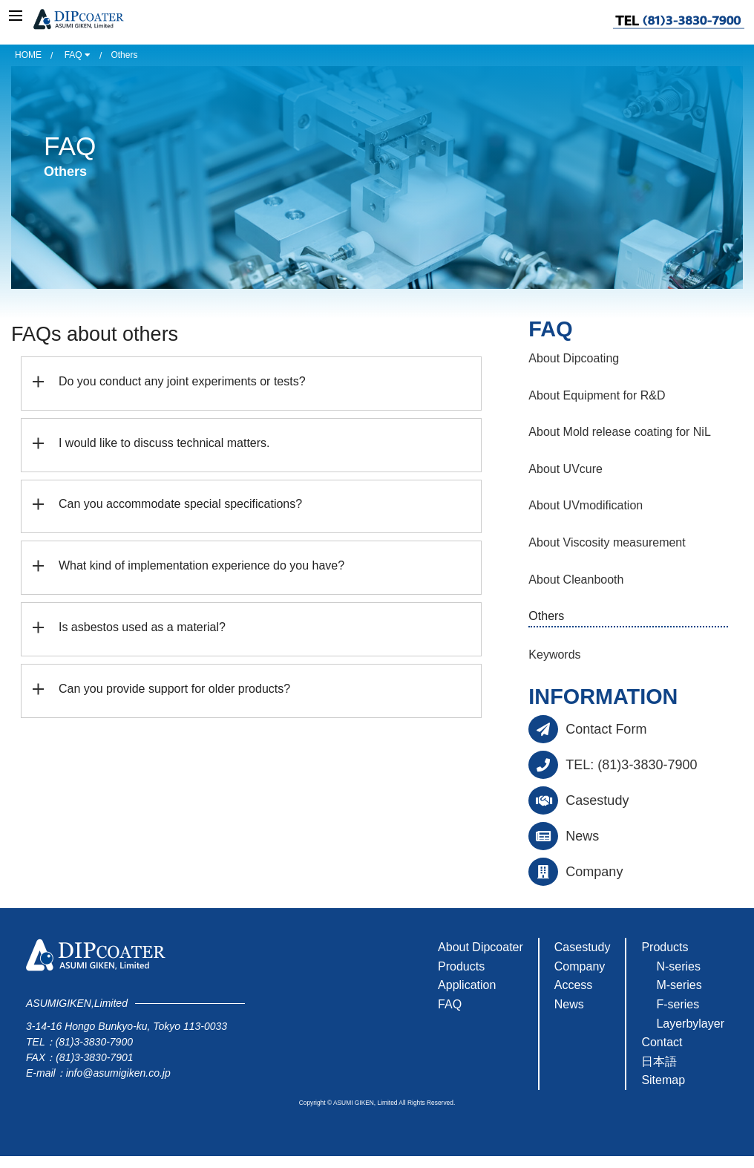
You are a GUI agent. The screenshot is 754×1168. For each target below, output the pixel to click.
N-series (678, 966)
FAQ (78, 55)
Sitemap (663, 1080)
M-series (678, 985)
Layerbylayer (690, 1023)
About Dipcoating (573, 358)
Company (594, 871)
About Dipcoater (480, 947)
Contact (661, 1042)
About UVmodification (585, 505)
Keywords (554, 654)
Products (461, 966)
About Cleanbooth (575, 579)
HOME (28, 55)
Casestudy (597, 800)
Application (467, 985)
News (582, 836)
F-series (677, 1004)
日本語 (659, 1061)
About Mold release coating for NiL (619, 431)
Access (573, 985)
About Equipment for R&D (596, 395)
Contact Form (606, 729)
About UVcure (565, 469)
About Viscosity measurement (606, 542)
